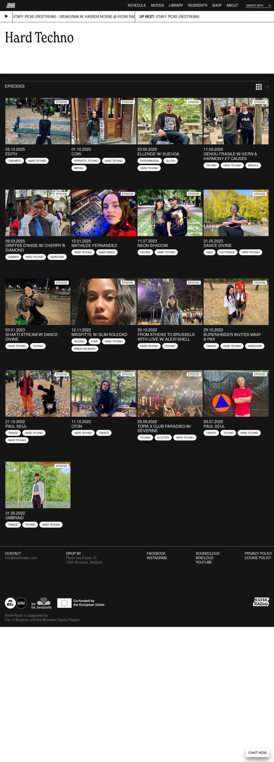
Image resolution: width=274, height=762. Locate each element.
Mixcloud (204, 558)
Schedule (137, 5)
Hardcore (57, 257)
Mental (79, 168)
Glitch (170, 160)
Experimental (149, 160)
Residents (197, 5)
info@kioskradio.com (21, 557)
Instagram (157, 558)
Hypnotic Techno (86, 160)
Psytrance (227, 252)
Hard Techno (37, 160)
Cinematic (14, 160)
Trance (211, 346)
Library (176, 5)
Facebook (156, 553)
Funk (94, 341)
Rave (209, 252)
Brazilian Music (85, 348)
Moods (157, 5)
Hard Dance (107, 252)
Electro (163, 437)
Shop (217, 5)
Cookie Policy (258, 558)
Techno (211, 165)
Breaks (253, 165)
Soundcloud (208, 553)
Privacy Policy (258, 553)
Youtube (204, 562)
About (232, 5)
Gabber (13, 257)
